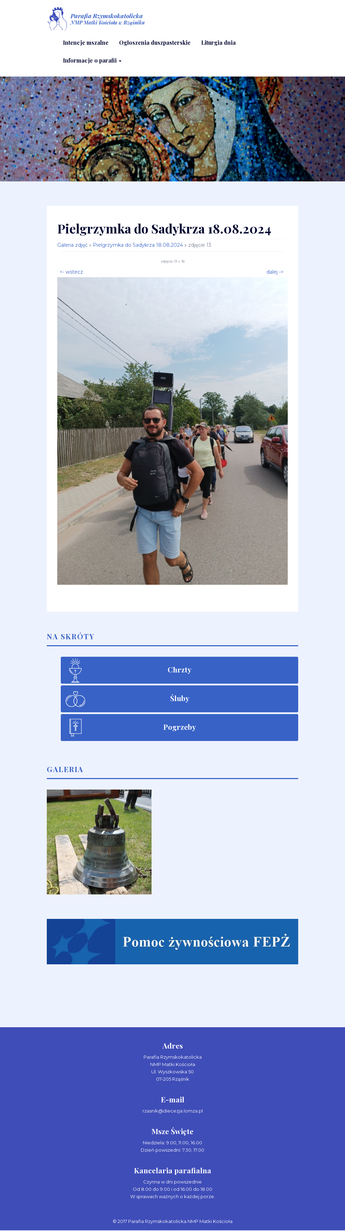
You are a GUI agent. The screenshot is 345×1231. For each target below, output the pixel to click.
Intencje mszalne (86, 42)
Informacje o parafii (92, 60)
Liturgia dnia (218, 42)
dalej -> (275, 271)
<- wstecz (71, 271)
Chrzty (179, 670)
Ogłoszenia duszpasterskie (155, 42)
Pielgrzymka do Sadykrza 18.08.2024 (138, 246)
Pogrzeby (179, 727)
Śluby (179, 699)
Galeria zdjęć (72, 246)
